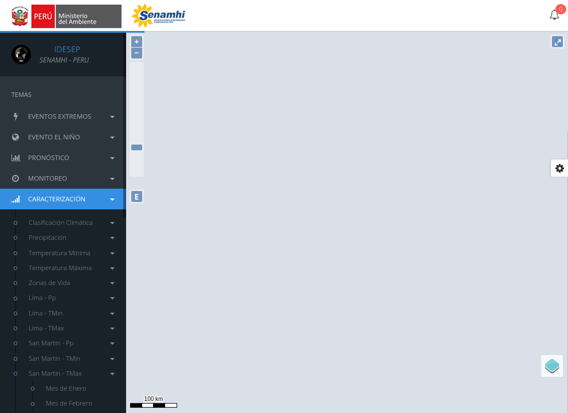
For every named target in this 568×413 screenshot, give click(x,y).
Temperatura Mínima (72, 252)
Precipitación (72, 237)
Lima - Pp (72, 297)
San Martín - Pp (72, 342)
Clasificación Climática (72, 222)
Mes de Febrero (69, 403)
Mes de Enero (66, 388)
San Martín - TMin (72, 358)
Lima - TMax (72, 328)
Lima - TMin (72, 313)
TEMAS (21, 94)
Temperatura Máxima (72, 267)
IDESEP (60, 49)
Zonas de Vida (72, 282)
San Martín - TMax (72, 373)
